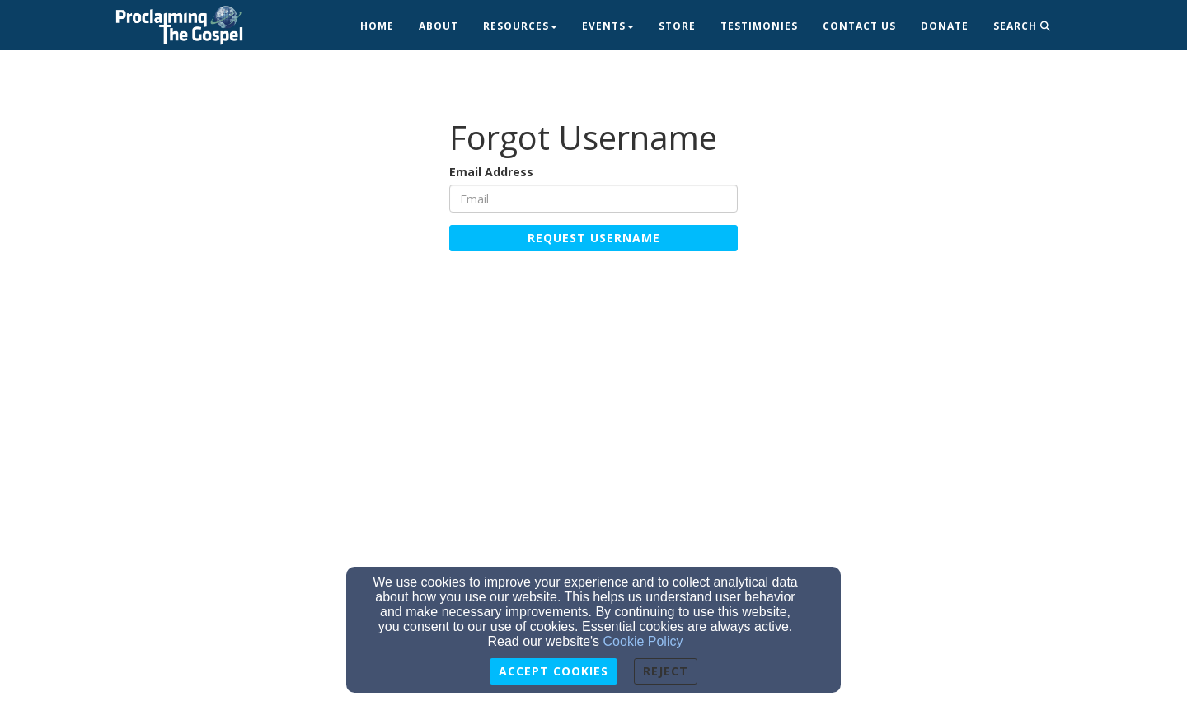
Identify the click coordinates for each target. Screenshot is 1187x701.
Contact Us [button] (859, 26)
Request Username (594, 237)
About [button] (438, 26)
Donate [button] (945, 26)
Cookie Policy (643, 641)
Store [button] (677, 26)
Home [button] (377, 26)
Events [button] (608, 26)
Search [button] (1022, 26)
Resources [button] (520, 26)
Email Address (491, 172)
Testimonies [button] (759, 26)
